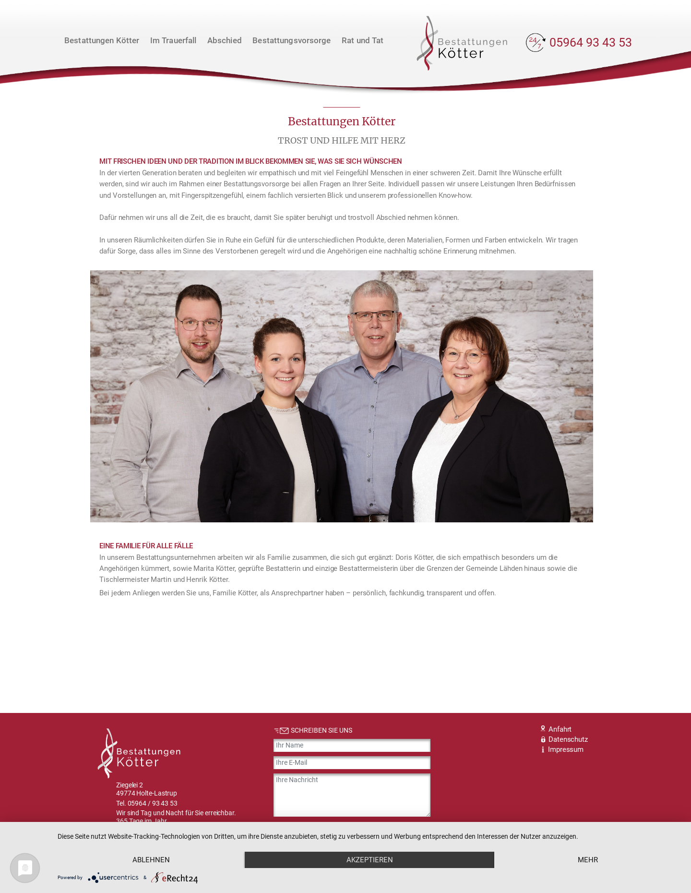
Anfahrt (556, 729)
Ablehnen (151, 860)
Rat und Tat (362, 40)
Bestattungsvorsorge (291, 40)
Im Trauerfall (173, 40)
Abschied (224, 40)
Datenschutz (564, 739)
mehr (588, 860)
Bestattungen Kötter (101, 40)
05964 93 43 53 (590, 42)
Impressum (562, 749)
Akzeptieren (369, 860)
